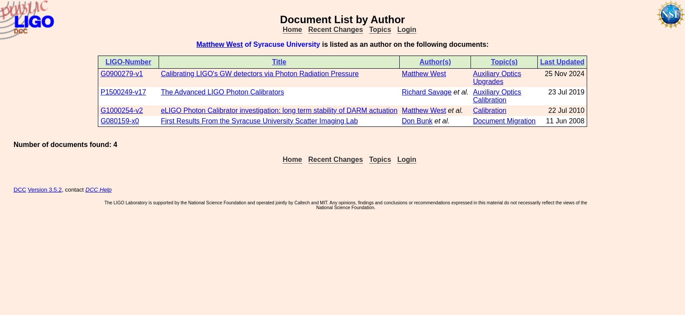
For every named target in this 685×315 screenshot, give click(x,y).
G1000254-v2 (121, 110)
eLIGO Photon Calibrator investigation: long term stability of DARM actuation (279, 110)
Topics (380, 29)
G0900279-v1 (121, 73)
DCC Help (99, 189)
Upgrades (488, 81)
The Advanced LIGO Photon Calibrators (222, 92)
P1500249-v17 (123, 92)
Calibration (489, 100)
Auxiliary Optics (497, 73)
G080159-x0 (119, 121)
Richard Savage (427, 92)
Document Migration (504, 121)
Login (406, 29)
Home (292, 29)
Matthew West (219, 44)
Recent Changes (335, 29)
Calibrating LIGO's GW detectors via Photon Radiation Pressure (260, 73)
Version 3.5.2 (45, 189)
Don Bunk (417, 121)
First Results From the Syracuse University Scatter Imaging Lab (259, 121)
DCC (20, 189)
